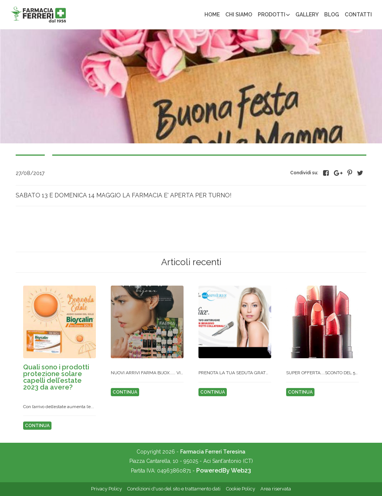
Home (212, 15)
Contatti (358, 15)
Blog (331, 15)
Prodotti (271, 15)
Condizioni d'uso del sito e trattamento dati (173, 489)
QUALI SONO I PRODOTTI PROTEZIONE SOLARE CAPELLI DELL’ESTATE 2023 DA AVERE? (56, 377)
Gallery (307, 15)
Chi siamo (238, 15)
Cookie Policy (240, 489)
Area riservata (275, 489)
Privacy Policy (106, 489)
